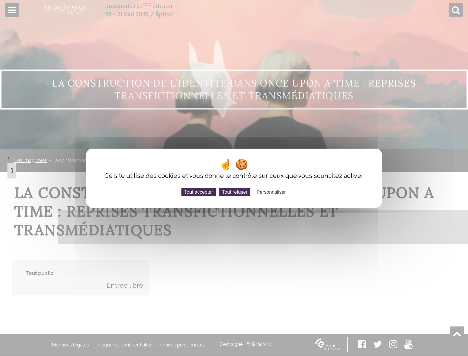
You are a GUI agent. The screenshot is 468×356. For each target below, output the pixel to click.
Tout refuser (234, 191)
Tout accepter (198, 191)
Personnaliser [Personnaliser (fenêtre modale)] (271, 191)
